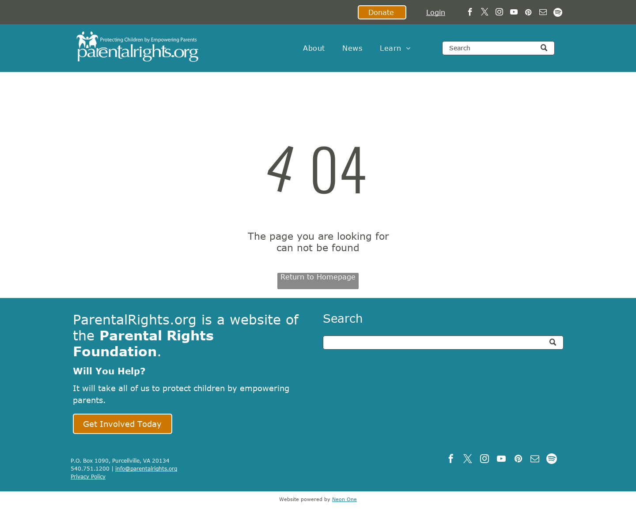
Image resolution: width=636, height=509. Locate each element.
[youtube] (513, 13)
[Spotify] (557, 13)
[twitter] (484, 13)
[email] (543, 13)
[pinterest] (528, 13)
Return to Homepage (318, 277)
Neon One (344, 499)
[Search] (498, 48)
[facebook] (470, 13)
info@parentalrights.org (146, 468)
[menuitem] (313, 48)
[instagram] (499, 13)
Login (435, 12)
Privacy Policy (88, 476)
